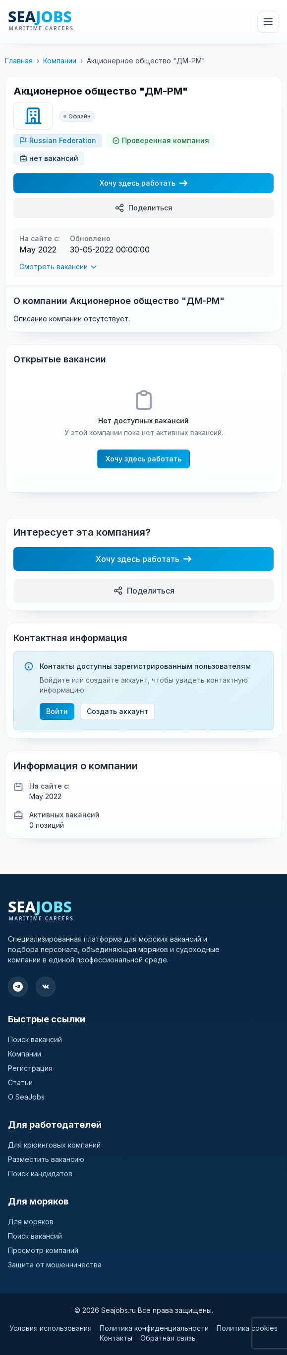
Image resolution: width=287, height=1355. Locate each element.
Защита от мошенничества (55, 1264)
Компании (59, 60)
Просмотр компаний (43, 1250)
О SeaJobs (26, 1097)
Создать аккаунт (117, 711)
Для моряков (31, 1221)
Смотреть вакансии (58, 266)
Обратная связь (168, 1338)
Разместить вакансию (46, 1159)
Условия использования (50, 1328)
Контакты (116, 1338)
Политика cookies (247, 1328)
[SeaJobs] (64, 22)
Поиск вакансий (35, 1039)
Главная (19, 60)
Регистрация (30, 1068)
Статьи (20, 1082)
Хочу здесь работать (143, 183)
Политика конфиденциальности (154, 1328)
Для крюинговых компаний (54, 1145)
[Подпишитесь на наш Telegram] (18, 987)
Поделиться (143, 208)
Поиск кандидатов (40, 1173)
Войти (57, 711)
